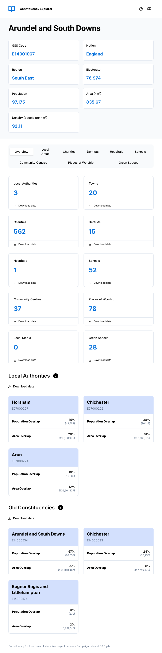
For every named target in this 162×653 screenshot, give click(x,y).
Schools (140, 151)
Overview (21, 151)
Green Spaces (128, 162)
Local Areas (45, 151)
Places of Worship (81, 162)
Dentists (93, 151)
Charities (69, 151)
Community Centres (33, 162)
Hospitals (116, 151)
